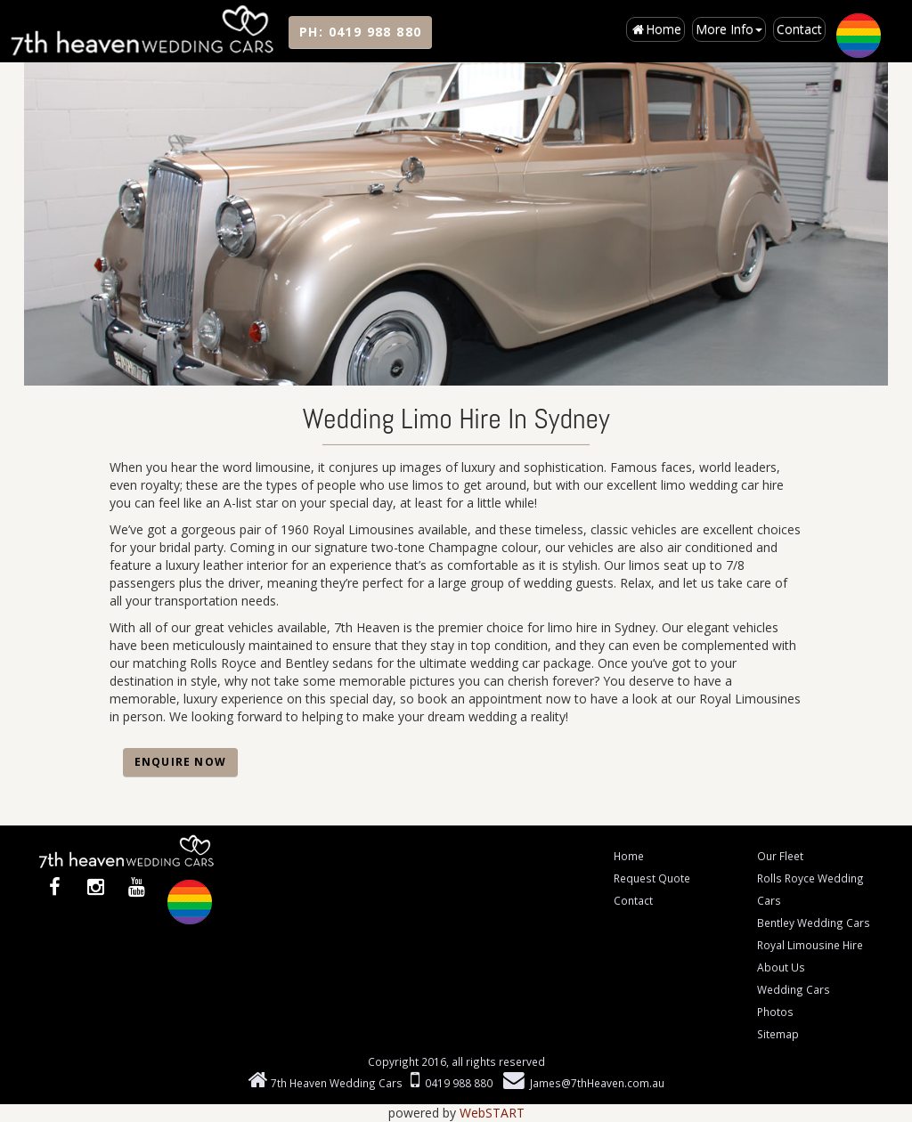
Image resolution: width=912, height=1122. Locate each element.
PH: (360, 31)
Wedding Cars (793, 989)
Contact (799, 28)
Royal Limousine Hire (810, 945)
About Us (781, 967)
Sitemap (778, 1034)
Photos (775, 1011)
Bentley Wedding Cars (813, 922)
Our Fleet (780, 856)
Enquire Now (180, 761)
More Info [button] (729, 28)
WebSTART (492, 1112)
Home (655, 28)
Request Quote (652, 878)
